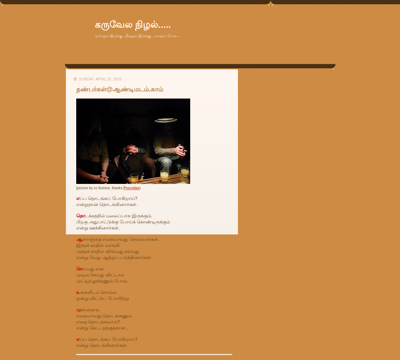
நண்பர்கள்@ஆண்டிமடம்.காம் (119, 89)
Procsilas (131, 188)
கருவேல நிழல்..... (133, 24)
